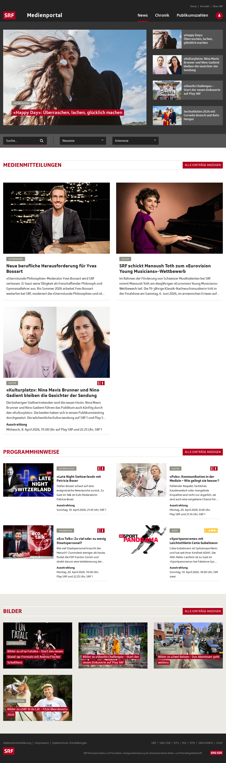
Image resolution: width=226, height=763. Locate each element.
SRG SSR (165, 743)
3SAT (219, 743)
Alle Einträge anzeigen (203, 165)
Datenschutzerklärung (17, 743)
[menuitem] (143, 16)
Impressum (42, 743)
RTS (176, 743)
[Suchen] (20, 141)
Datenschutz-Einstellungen (69, 743)
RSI (184, 743)
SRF (153, 743)
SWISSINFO (205, 743)
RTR (192, 743)
